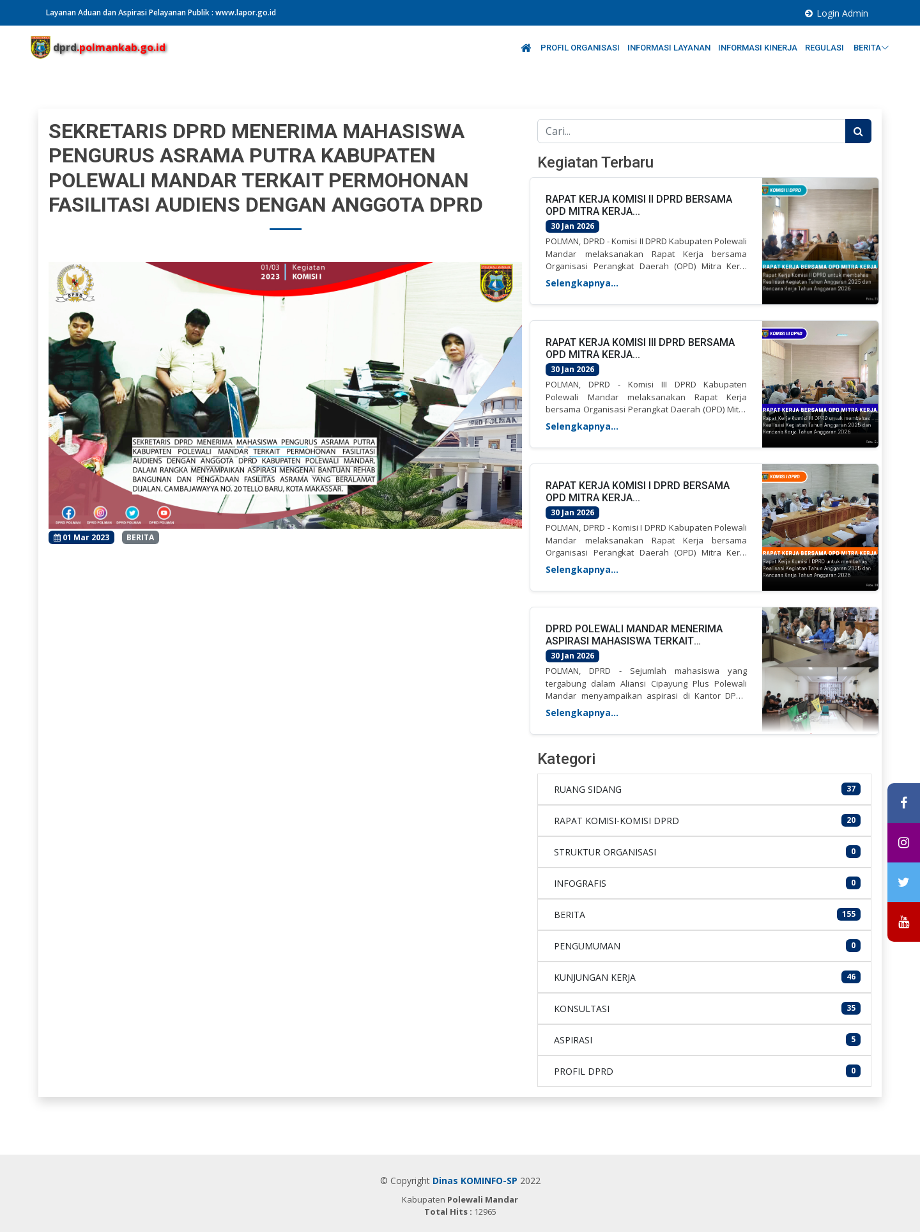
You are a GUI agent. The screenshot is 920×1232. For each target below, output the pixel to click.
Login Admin (842, 13)
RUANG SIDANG (588, 789)
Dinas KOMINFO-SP (475, 1180)
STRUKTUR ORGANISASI (605, 852)
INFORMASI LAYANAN (668, 47)
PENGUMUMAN (587, 946)
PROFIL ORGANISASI (580, 47)
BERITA (871, 48)
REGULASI (825, 47)
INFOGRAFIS (580, 883)
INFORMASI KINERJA (757, 47)
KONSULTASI (582, 1008)
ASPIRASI (573, 1040)
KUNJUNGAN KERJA (595, 977)
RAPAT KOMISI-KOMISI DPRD (616, 821)
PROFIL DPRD (583, 1071)
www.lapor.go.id (245, 12)
